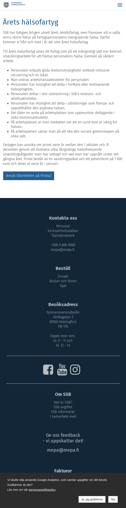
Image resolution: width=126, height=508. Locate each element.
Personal (63, 226)
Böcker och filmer (63, 281)
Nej (113, 499)
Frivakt (63, 276)
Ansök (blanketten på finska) (28, 175)
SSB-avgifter (63, 407)
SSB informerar (63, 412)
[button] (120, 5)
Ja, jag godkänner (92, 499)
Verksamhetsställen (63, 231)
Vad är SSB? (63, 402)
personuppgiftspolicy (42, 489)
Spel (63, 286)
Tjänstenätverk (63, 235)
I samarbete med (63, 416)
